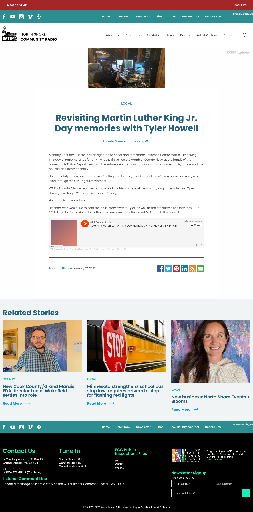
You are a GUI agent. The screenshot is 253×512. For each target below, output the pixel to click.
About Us (112, 35)
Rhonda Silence (114, 141)
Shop (160, 16)
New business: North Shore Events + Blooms (210, 399)
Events (185, 35)
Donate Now (213, 16)
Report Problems (160, 507)
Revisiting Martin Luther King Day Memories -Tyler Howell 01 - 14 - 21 (98, 249)
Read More (17, 403)
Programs (133, 35)
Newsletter (143, 16)
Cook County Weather (184, 16)
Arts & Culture (207, 35)
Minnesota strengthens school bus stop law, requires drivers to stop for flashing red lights (125, 390)
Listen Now (123, 16)
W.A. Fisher (144, 507)
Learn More (214, 459)
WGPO (119, 468)
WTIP (118, 461)
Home (106, 16)
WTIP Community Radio (58, 249)
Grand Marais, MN (243, 14)
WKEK (119, 464)
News (170, 35)
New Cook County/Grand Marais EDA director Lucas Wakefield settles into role (38, 390)
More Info (240, 5)
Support (230, 35)
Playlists (153, 35)
